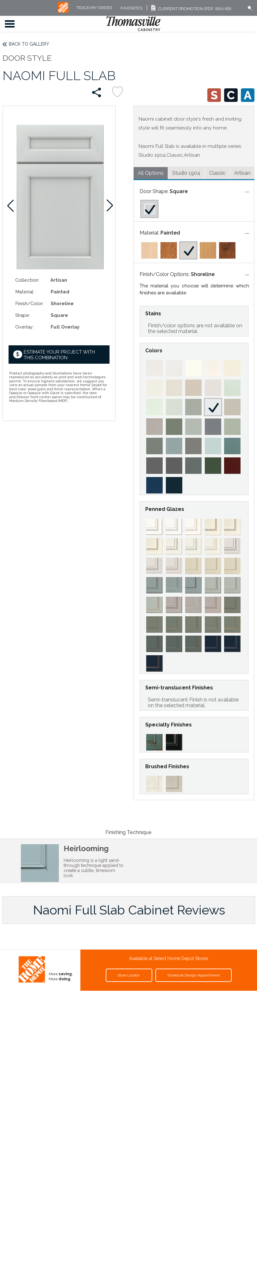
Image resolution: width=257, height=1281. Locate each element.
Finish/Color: (29, 303)
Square (179, 191)
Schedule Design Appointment (193, 975)
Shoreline (203, 274)
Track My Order (94, 8)
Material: (24, 291)
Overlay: (24, 327)
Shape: (22, 315)
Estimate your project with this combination (59, 354)
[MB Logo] (63, 11)
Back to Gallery (29, 44)
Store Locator (129, 975)
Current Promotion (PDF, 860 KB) (190, 8)
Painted (170, 233)
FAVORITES (131, 8)
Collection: (27, 280)
